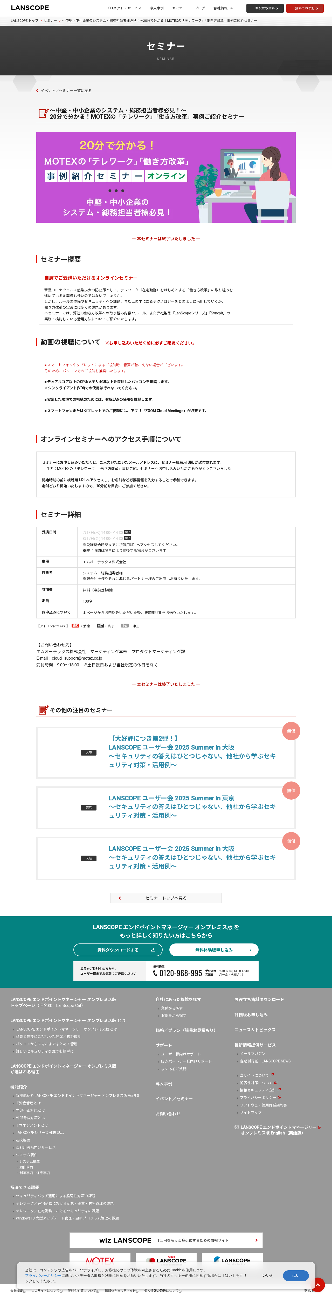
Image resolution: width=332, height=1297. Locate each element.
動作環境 (26, 1167)
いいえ (267, 1275)
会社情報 (220, 8)
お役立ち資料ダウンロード (259, 999)
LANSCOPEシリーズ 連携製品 (40, 1133)
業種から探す (172, 1008)
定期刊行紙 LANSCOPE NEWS (265, 1061)
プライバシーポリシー (258, 1098)
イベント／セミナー (174, 1098)
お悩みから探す (173, 1015)
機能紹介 (18, 1087)
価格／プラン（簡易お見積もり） (187, 1030)
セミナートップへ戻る (166, 898)
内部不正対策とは (30, 1110)
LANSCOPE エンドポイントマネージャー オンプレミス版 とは (66, 1029)
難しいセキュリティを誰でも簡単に (45, 1051)
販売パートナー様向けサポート (186, 1061)
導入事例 (157, 8)
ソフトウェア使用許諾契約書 (263, 1105)
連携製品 (23, 1140)
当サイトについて (254, 1075)
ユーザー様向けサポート (181, 1054)
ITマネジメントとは (32, 1125)
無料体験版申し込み (214, 950)
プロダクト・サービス (123, 8)
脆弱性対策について (256, 1083)
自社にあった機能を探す (178, 999)
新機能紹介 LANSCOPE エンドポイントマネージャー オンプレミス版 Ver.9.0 (77, 1096)
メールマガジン (252, 1054)
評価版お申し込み (251, 1014)
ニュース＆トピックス (255, 1029)
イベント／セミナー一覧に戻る (66, 91)
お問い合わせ (168, 1113)
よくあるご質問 (173, 1069)
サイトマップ (251, 1112)
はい (296, 1275)
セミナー (179, 8)
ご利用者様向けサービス (36, 1147)
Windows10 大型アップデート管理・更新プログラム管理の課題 (67, 1218)
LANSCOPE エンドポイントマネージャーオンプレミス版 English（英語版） (278, 1130)
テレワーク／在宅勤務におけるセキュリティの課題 (57, 1211)
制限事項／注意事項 (34, 1173)
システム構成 (29, 1162)
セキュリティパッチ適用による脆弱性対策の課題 (55, 1196)
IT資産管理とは (28, 1103)
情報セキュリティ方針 (258, 1090)
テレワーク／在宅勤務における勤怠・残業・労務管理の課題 (65, 1203)
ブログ (200, 8)
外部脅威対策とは (30, 1118)
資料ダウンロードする (118, 950)
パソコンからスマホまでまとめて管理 (47, 1044)
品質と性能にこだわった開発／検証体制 (48, 1036)
